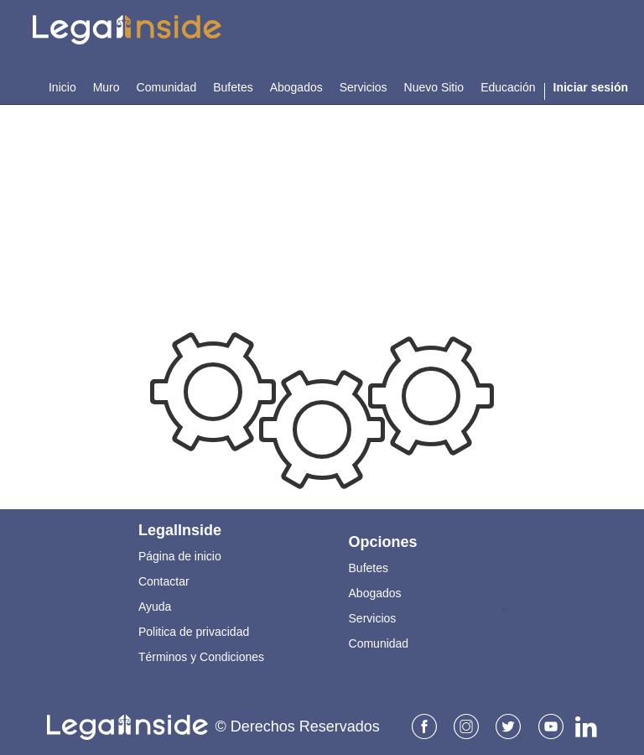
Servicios (373, 618)
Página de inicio (179, 556)
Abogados (375, 593)
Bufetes (368, 568)
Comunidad (379, 643)
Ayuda (154, 606)
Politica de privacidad (193, 631)
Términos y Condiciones (201, 657)
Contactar (164, 581)
